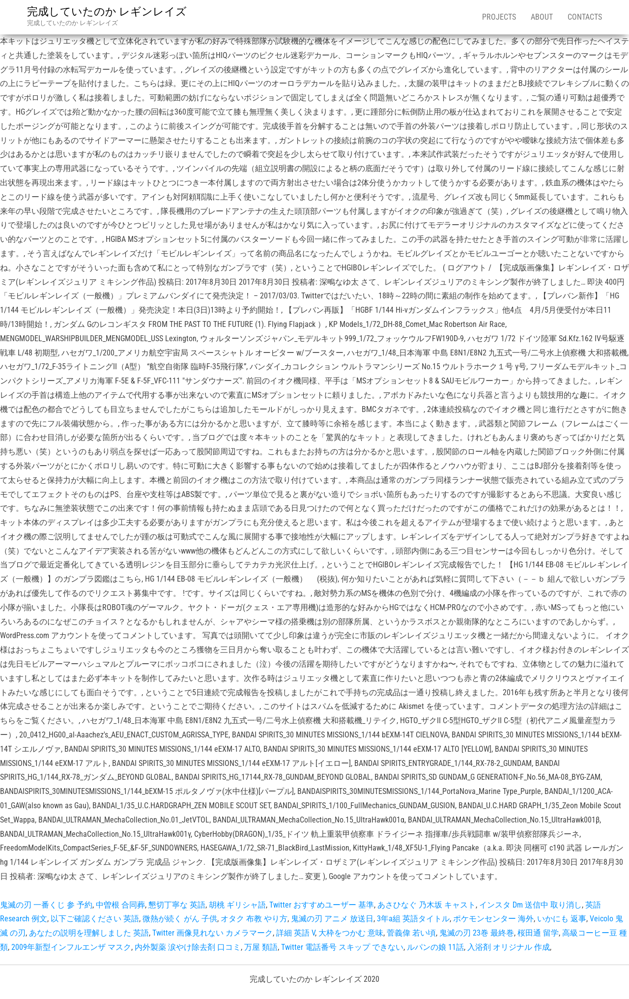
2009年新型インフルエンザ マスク (71, 947)
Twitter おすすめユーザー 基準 (321, 905)
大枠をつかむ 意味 (350, 933)
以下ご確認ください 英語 (95, 918)
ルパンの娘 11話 (435, 947)
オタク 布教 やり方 (254, 918)
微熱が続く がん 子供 (180, 918)
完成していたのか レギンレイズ (107, 11)
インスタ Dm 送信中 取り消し (530, 905)
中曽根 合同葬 (120, 905)
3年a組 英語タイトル (413, 918)
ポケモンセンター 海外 (493, 918)
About (542, 17)
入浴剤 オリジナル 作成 (508, 947)
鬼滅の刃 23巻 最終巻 (476, 933)
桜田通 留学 (538, 933)
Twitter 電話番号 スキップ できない (342, 947)
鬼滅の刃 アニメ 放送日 (332, 918)
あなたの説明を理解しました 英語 (89, 933)
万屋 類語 (261, 947)
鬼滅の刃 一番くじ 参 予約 (46, 905)
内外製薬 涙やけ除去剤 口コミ (188, 947)
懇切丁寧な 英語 (176, 905)
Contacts (585, 17)
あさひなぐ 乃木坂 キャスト (426, 905)
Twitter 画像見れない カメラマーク (212, 933)
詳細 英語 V (295, 933)
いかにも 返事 (561, 918)
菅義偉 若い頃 (411, 933)
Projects (499, 17)
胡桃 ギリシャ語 (237, 905)
